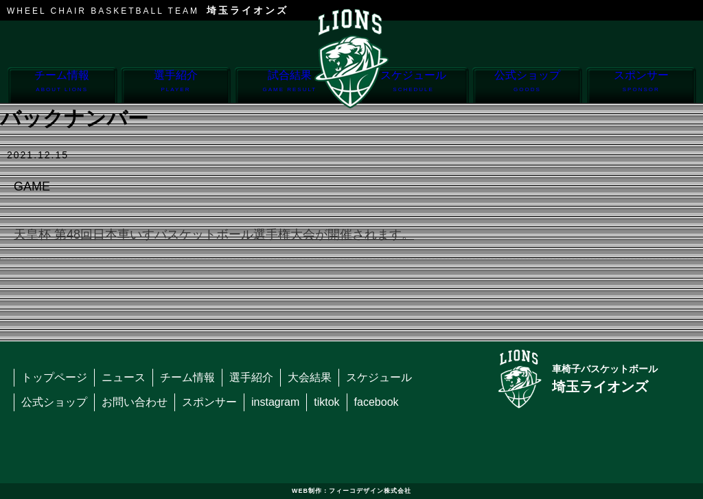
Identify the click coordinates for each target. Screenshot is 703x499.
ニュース (124, 377)
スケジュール (413, 86)
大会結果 (310, 377)
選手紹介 (175, 86)
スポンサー (641, 86)
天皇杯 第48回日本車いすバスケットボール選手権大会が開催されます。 (214, 234)
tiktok (326, 402)
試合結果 (289, 86)
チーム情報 (62, 86)
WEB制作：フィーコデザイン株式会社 (351, 490)
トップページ (54, 377)
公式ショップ (527, 86)
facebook (376, 402)
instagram (275, 402)
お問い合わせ (135, 402)
